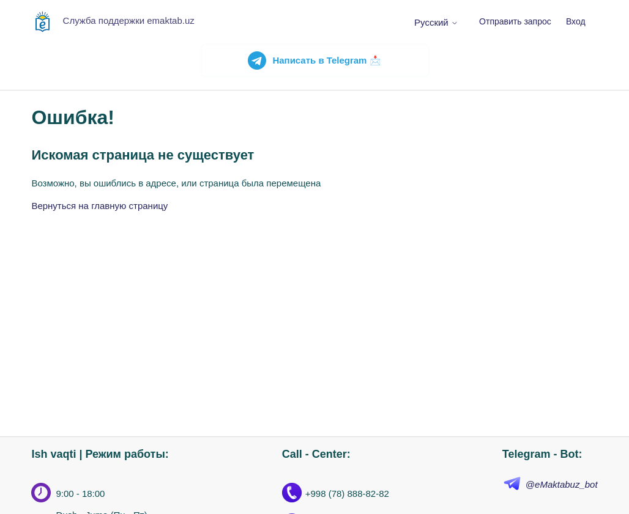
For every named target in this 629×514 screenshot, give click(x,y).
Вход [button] (576, 21)
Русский (436, 22)
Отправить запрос (515, 21)
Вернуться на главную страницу (99, 205)
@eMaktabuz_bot (562, 484)
